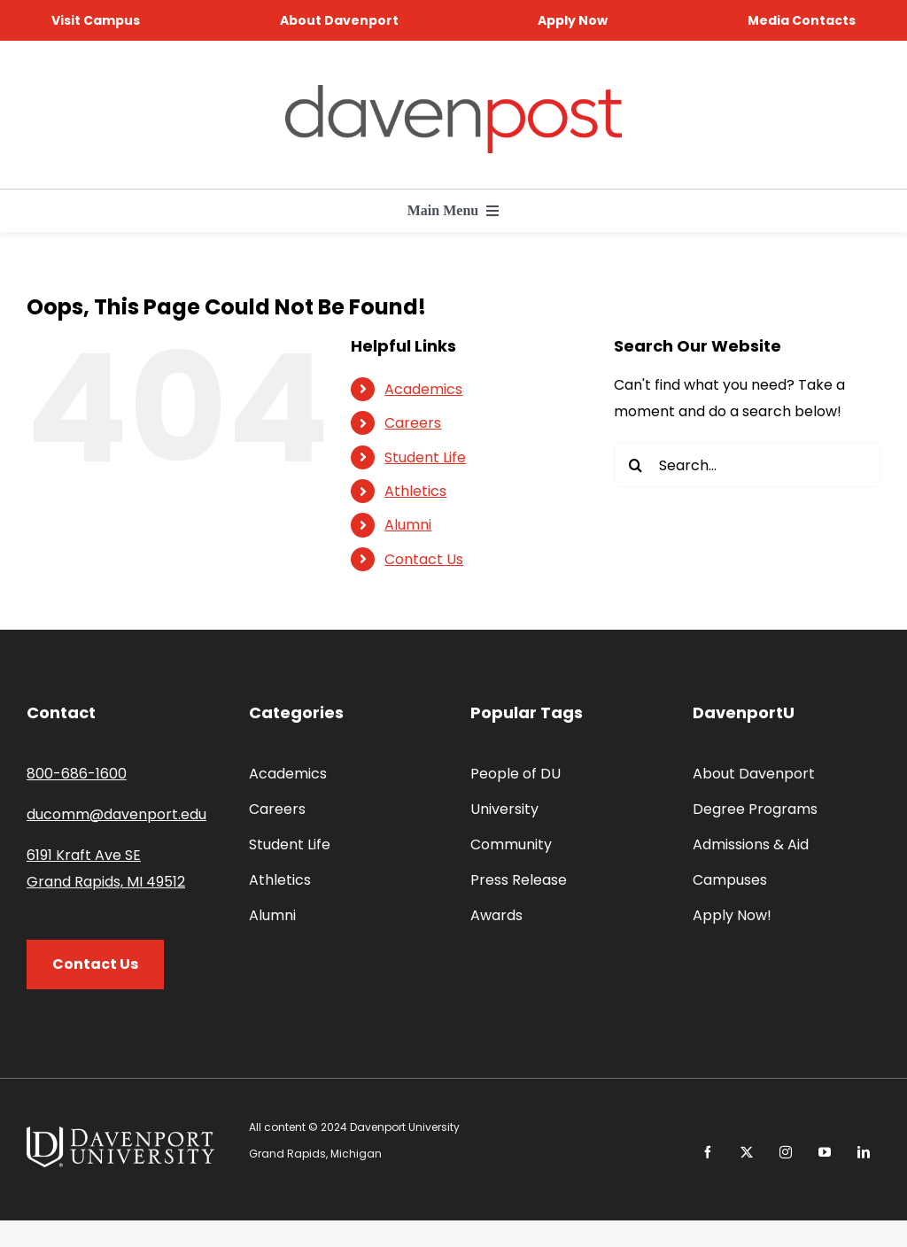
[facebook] (708, 1152)
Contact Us (423, 559)
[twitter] (747, 1152)
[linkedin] (864, 1152)
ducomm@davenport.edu (116, 814)
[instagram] (786, 1152)
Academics (423, 389)
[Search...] (747, 465)
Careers (412, 423)
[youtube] (825, 1152)
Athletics (415, 491)
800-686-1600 (77, 773)
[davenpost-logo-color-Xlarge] (453, 91)
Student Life (425, 457)
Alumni (407, 525)
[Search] (636, 465)
